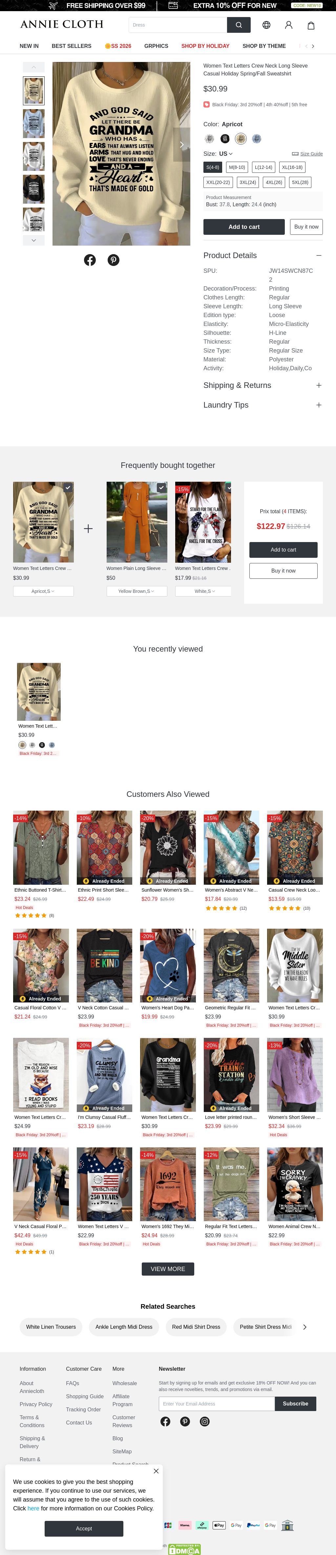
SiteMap (122, 1451)
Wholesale (125, 1383)
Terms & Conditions (32, 1421)
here (33, 1508)
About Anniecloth (32, 1387)
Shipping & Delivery (32, 1442)
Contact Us (79, 1422)
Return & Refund (30, 1463)
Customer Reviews (124, 1421)
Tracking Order (83, 1409)
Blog (118, 1438)
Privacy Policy (36, 1404)
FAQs (72, 1383)
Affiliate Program (123, 1400)
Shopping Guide (85, 1396)
